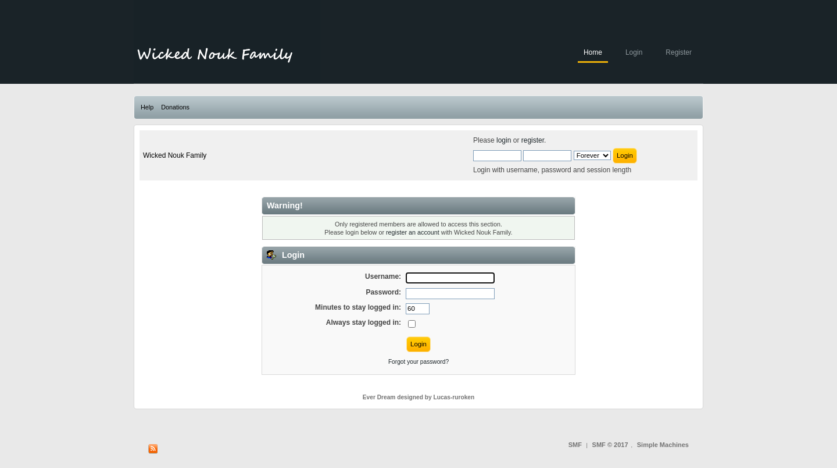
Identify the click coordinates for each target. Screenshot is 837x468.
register (532, 140)
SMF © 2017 (610, 444)
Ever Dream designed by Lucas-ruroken (419, 397)
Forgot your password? (418, 362)
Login (633, 52)
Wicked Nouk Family (174, 155)
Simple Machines (663, 444)
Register (679, 52)
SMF (575, 444)
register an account (412, 232)
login (503, 140)
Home (593, 52)
